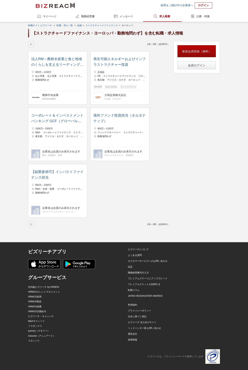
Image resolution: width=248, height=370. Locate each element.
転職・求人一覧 (65, 25)
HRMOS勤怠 (34, 301)
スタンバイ (34, 340)
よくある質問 (135, 255)
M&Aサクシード (36, 321)
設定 (130, 266)
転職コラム (134, 290)
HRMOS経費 (34, 306)
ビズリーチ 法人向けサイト (142, 322)
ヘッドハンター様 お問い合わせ (144, 328)
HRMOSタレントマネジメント (44, 291)
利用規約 (132, 304)
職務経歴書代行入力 (138, 272)
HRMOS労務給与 (37, 311)
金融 (79, 25)
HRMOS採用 (34, 296)
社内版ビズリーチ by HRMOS (43, 287)
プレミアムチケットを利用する (144, 284)
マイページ (49, 16)
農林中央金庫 (50, 95)
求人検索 (164, 16)
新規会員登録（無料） (196, 51)
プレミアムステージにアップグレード (147, 278)
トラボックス (35, 326)
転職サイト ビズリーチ (40, 25)
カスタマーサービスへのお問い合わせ (147, 261)
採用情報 (132, 339)
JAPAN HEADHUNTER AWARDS (145, 296)
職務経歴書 (88, 16)
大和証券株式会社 (115, 95)
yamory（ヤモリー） (39, 330)
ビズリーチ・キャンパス (41, 316)
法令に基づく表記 (137, 316)
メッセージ (126, 16)
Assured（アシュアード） (41, 336)
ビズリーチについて (138, 249)
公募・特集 (203, 16)
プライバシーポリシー (139, 310)
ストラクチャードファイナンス (101, 25)
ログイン (203, 5)
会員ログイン (196, 65)
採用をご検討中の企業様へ (177, 5)
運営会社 (132, 334)
